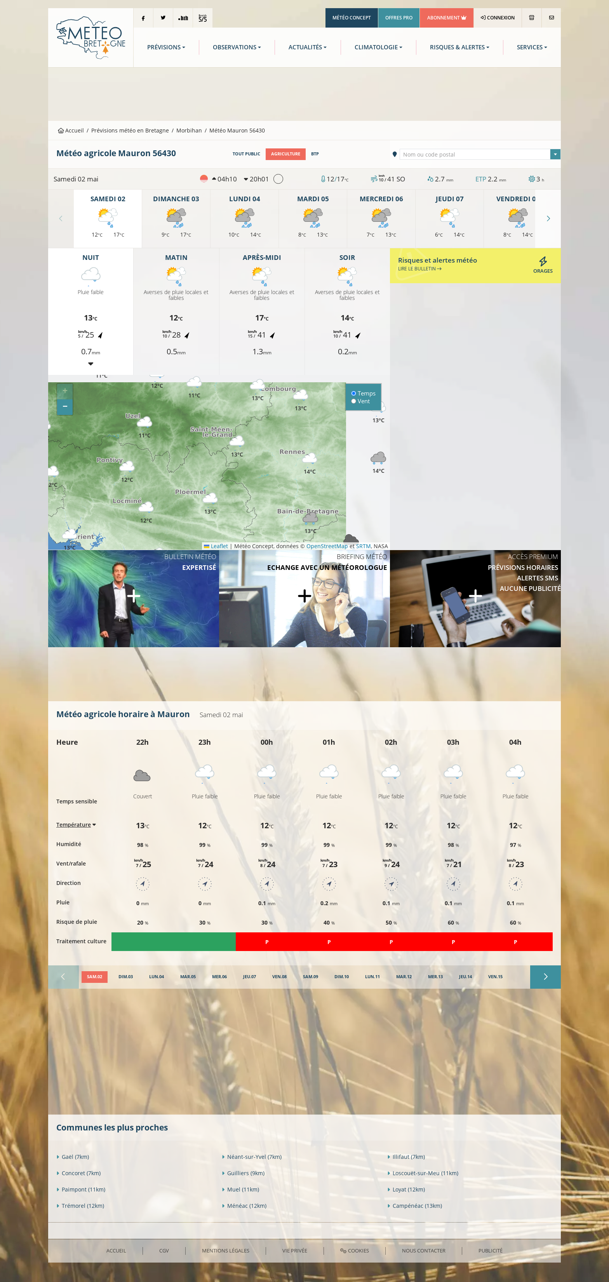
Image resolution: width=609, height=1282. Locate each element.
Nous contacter (423, 1250)
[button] (51, 476)
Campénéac (414, 1205)
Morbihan (189, 130)
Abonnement (446, 17)
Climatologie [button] (376, 47)
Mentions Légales (225, 1250)
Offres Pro (398, 17)
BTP (315, 154)
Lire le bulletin (420, 269)
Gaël (72, 1156)
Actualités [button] (305, 47)
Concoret (78, 1173)
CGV (164, 1250)
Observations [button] (234, 47)
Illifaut (406, 1156)
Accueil (71, 130)
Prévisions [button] (164, 47)
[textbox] (480, 154)
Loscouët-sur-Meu (422, 1173)
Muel (240, 1189)
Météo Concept (351, 17)
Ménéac (244, 1205)
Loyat (406, 1189)
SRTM (363, 546)
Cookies (354, 1250)
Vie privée (294, 1250)
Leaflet (216, 546)
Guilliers (243, 1173)
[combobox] (480, 154)
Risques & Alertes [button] (457, 47)
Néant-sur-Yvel (252, 1156)
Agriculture (285, 154)
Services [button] (530, 47)
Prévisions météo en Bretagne (130, 130)
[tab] (95, 977)
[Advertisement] (304, 93)
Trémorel (80, 1205)
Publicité (490, 1250)
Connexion (498, 17)
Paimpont (80, 1189)
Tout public (246, 154)
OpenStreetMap (327, 546)
